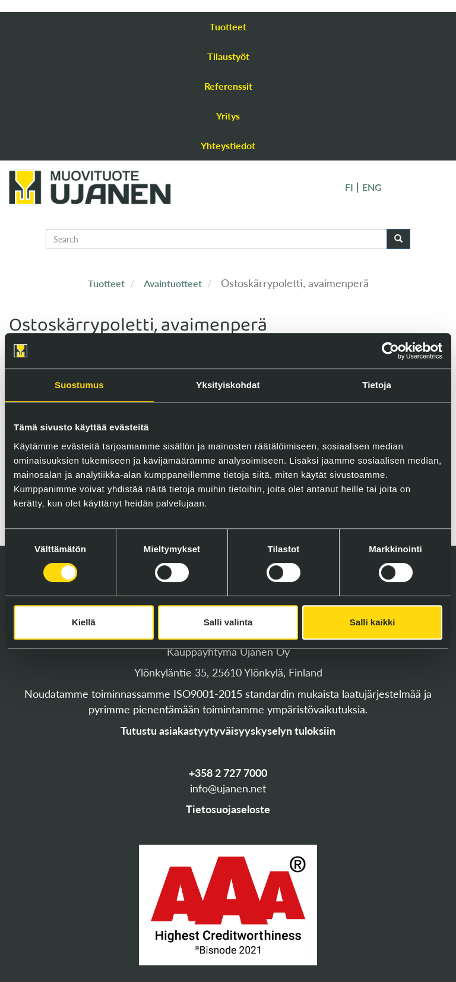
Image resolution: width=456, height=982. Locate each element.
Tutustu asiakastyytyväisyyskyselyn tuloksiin (228, 730)
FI (349, 187)
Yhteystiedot (228, 145)
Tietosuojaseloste (228, 809)
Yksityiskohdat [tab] (227, 385)
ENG (372, 187)
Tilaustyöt (228, 56)
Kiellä (84, 622)
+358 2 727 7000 (228, 772)
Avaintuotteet (173, 283)
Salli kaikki (372, 622)
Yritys (228, 115)
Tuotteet (228, 26)
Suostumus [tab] (79, 385)
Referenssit (228, 86)
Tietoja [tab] (376, 385)
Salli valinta (228, 622)
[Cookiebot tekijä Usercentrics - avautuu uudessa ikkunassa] (390, 351)
